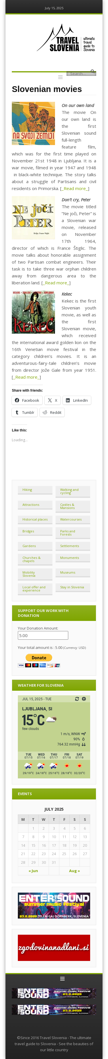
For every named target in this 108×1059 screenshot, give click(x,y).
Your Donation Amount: (38, 628)
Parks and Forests (67, 532)
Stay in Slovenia (72, 587)
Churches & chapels (31, 559)
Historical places (35, 519)
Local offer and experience (34, 588)
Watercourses (71, 519)
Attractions (30, 504)
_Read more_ (75, 188)
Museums (67, 572)
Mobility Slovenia (28, 574)
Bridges (28, 531)
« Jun (33, 870)
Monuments (69, 557)
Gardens (29, 546)
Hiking (27, 489)
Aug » (74, 870)
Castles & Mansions (67, 506)
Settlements (69, 546)
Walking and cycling (69, 491)
